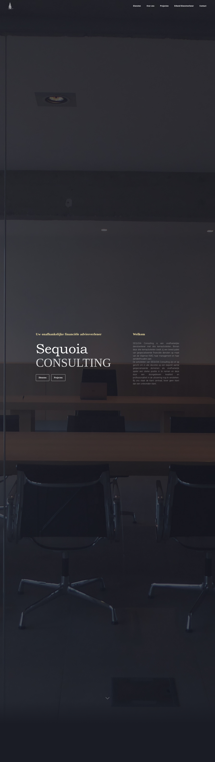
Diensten (42, 378)
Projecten (58, 378)
